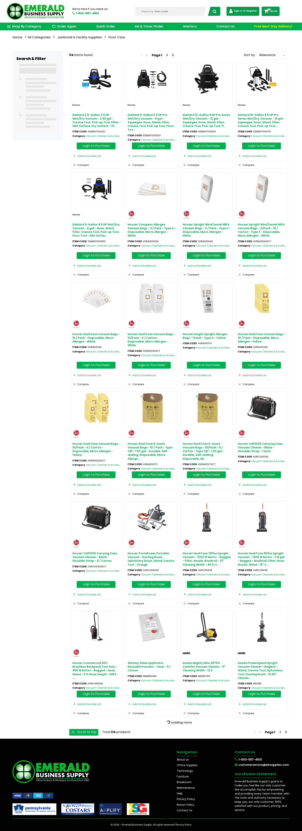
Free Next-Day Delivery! (273, 26)
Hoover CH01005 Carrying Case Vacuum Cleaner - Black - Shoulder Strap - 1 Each (260, 447)
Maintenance (186, 788)
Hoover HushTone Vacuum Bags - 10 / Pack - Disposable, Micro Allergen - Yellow (261, 337)
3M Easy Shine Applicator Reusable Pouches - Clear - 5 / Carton (149, 666)
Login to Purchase (96, 145)
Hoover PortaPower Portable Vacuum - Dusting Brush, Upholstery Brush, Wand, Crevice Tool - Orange (151, 559)
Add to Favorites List (86, 156)
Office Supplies (187, 765)
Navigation (187, 752)
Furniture (183, 776)
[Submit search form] (213, 11)
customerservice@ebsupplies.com (264, 765)
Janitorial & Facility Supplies (79, 37)
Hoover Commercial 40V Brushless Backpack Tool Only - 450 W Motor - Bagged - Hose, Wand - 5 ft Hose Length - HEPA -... (94, 670)
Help (180, 793)
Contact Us (225, 26)
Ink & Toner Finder (149, 26)
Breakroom (184, 782)
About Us (183, 759)
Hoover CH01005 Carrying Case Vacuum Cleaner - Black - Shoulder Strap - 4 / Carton (94, 557)
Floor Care (116, 37)
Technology (185, 771)
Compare (80, 165)
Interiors (190, 26)
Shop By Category (26, 26)
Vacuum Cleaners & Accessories (105, 136)
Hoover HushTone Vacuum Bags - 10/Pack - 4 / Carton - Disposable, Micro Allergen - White (151, 339)
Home (17, 37)
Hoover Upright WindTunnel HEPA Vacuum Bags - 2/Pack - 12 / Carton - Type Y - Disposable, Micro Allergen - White (261, 230)
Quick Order (105, 26)
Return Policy (185, 805)
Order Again (66, 26)
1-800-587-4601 (87, 13)
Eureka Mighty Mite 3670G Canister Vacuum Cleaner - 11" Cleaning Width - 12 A (204, 666)
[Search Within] (170, 11)
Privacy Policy (186, 799)
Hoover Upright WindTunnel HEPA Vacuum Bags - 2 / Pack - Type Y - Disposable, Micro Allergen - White (207, 230)
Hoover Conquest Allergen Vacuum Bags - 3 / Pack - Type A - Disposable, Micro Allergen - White (152, 230)
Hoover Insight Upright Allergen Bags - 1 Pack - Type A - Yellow (205, 336)
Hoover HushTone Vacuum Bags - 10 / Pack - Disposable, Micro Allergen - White (96, 337)
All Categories (39, 37)
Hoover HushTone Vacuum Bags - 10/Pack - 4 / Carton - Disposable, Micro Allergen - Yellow (96, 449)
